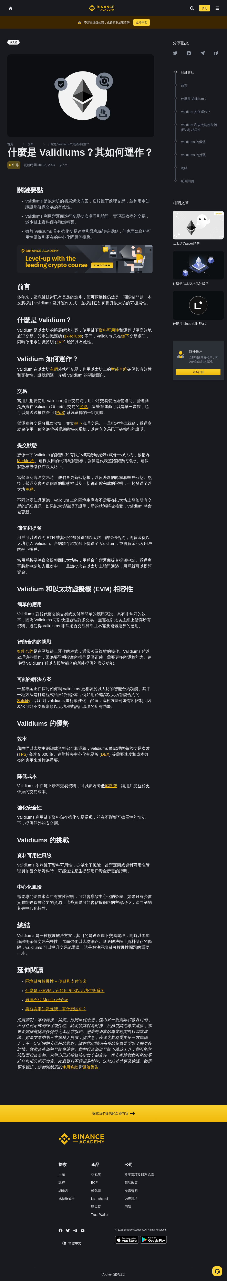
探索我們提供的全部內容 (113, 1113)
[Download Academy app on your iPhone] (127, 1240)
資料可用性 (109, 330)
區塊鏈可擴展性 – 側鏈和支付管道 (56, 981)
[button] (217, 8)
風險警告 (90, 1067)
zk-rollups (73, 336)
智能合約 (119, 369)
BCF (94, 1182)
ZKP (60, 342)
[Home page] (102, 8)
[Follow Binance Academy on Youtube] (83, 1230)
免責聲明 (131, 1191)
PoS (60, 412)
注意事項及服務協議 (139, 1174)
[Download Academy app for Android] (153, 1240)
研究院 (96, 1206)
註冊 (204, 8)
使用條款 (70, 1067)
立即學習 (141, 22)
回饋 (128, 1206)
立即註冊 (198, 372)
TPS (22, 754)
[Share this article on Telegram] (202, 53)
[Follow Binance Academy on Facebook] (61, 1230)
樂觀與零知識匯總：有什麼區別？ (55, 1009)
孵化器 (96, 1191)
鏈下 (125, 336)
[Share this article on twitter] (175, 53)
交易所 (96, 1174)
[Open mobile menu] (217, 8)
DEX (105, 754)
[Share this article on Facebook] (188, 53)
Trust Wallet (99, 1214)
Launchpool (99, 1199)
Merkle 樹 (26, 460)
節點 (84, 406)
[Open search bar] (190, 8)
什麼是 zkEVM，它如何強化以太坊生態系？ (65, 990)
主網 (54, 369)
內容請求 (131, 1199)
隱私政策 (131, 1182)
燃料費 (111, 786)
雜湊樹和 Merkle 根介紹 (46, 999)
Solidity (23, 700)
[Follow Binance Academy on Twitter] (68, 1230)
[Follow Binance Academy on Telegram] (75, 1230)
